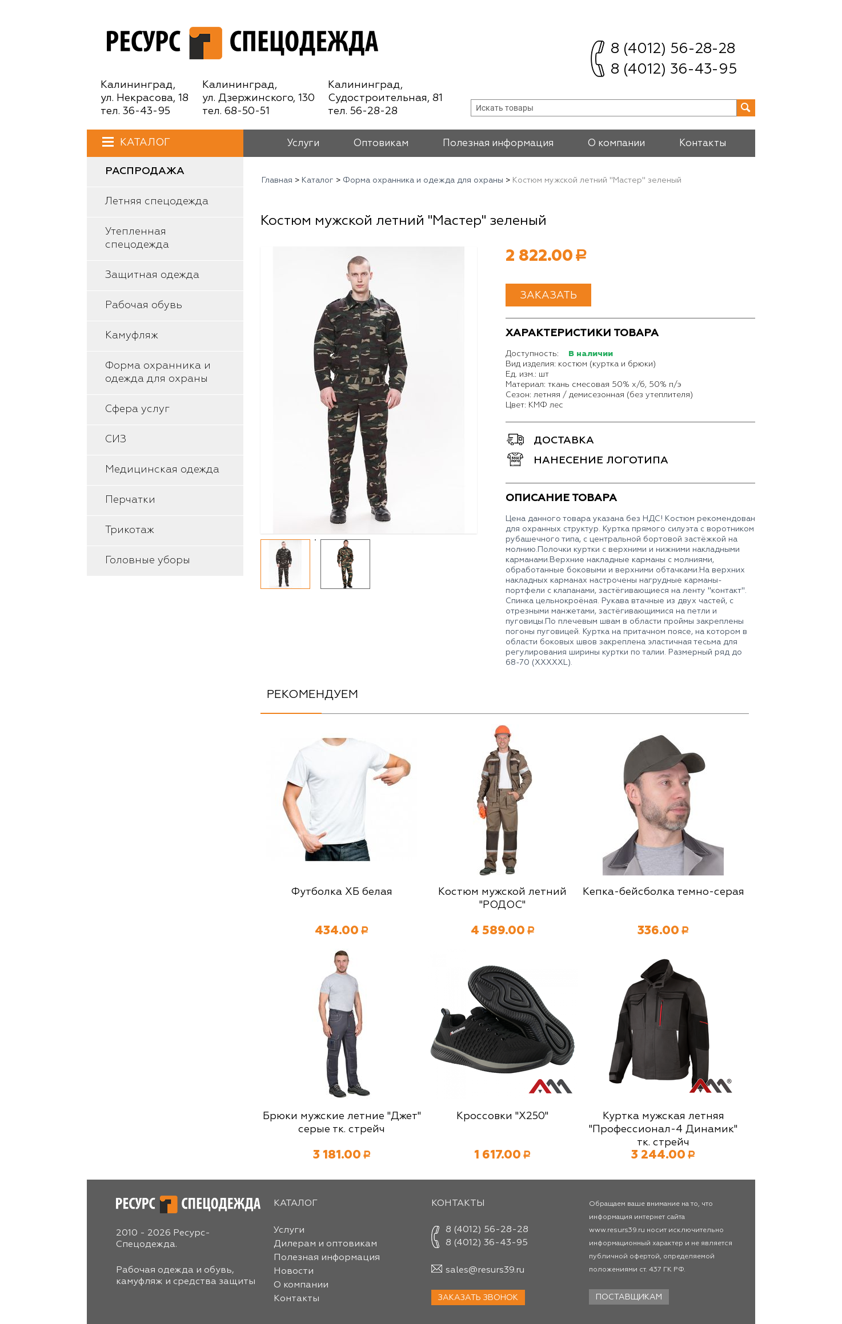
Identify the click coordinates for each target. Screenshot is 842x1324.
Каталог (143, 142)
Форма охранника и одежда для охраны (158, 372)
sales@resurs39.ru (485, 1270)
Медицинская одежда (162, 470)
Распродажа (145, 171)
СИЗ (115, 439)
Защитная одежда (152, 275)
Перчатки (130, 500)
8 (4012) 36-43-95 (674, 70)
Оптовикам (381, 143)
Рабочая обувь (143, 305)
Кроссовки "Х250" (502, 1116)
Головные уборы (147, 560)
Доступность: (532, 354)
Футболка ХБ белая (341, 892)
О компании (616, 143)
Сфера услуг (137, 409)
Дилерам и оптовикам (325, 1244)
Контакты (702, 143)
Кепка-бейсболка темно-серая (663, 892)
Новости (294, 1271)
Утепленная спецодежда (137, 238)
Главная (277, 180)
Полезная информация (498, 143)
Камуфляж (131, 335)
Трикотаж (129, 530)
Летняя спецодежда (157, 201)
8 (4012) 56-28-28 (673, 49)
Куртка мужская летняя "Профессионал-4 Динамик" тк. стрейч (663, 1129)
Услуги (303, 143)
